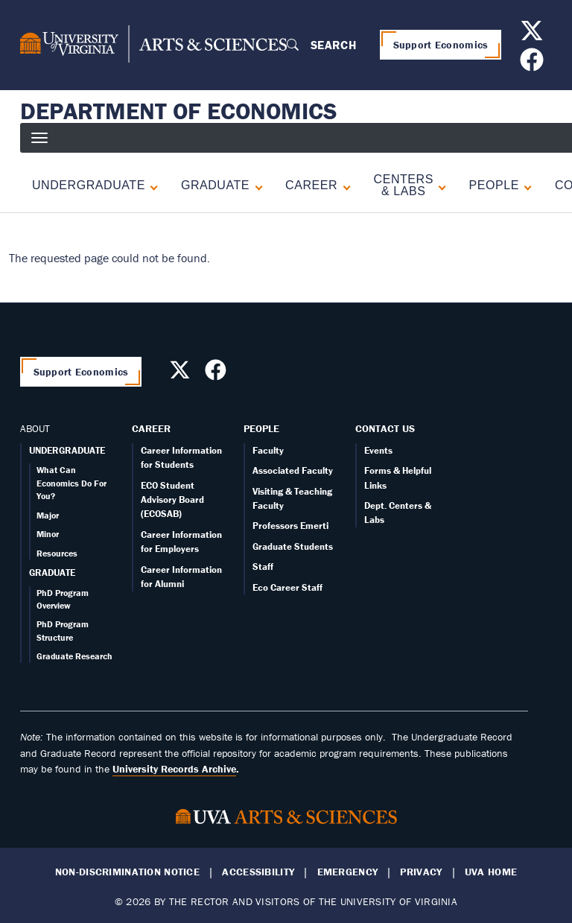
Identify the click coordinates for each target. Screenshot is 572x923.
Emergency (347, 872)
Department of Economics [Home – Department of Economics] (178, 111)
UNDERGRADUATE (67, 450)
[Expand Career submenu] (343, 185)
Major (47, 515)
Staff (262, 566)
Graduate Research (74, 656)
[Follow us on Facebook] (533, 64)
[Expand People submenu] (525, 185)
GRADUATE (52, 572)
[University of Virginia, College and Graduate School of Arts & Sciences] (153, 44)
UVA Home (491, 872)
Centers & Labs (403, 185)
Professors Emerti (290, 525)
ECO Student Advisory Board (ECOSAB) (172, 500)
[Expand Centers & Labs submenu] (439, 185)
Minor (47, 533)
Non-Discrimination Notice (127, 872)
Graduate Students (292, 546)
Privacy (421, 872)
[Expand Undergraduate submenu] (151, 185)
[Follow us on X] (533, 35)
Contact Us (385, 428)
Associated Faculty (292, 470)
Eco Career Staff (287, 587)
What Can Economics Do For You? (71, 482)
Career (151, 428)
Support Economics (441, 44)
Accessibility (258, 872)
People (261, 428)
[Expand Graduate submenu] (255, 185)
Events (378, 450)
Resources (56, 553)
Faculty (268, 450)
